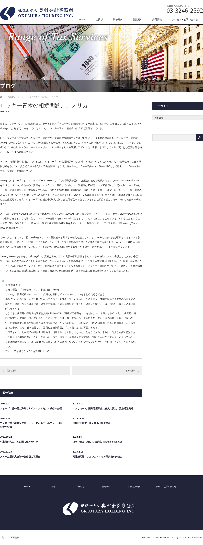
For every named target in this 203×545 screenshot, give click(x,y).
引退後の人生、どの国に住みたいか (19, 441)
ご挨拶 (99, 19)
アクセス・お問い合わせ (185, 19)
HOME (82, 19)
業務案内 (117, 19)
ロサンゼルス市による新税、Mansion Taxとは (97, 441)
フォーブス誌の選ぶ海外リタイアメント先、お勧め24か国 (31, 408)
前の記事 (11, 370)
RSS (2, 536)
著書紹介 (137, 19)
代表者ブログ (134, 487)
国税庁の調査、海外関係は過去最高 (91, 423)
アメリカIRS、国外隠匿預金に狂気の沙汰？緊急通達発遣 (103, 408)
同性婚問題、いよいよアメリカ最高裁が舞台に (97, 456)
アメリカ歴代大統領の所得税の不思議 (20, 456)
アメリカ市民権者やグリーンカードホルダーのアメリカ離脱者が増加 (31, 425)
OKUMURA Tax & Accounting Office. (168, 537)
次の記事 (130, 370)
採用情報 (157, 19)
